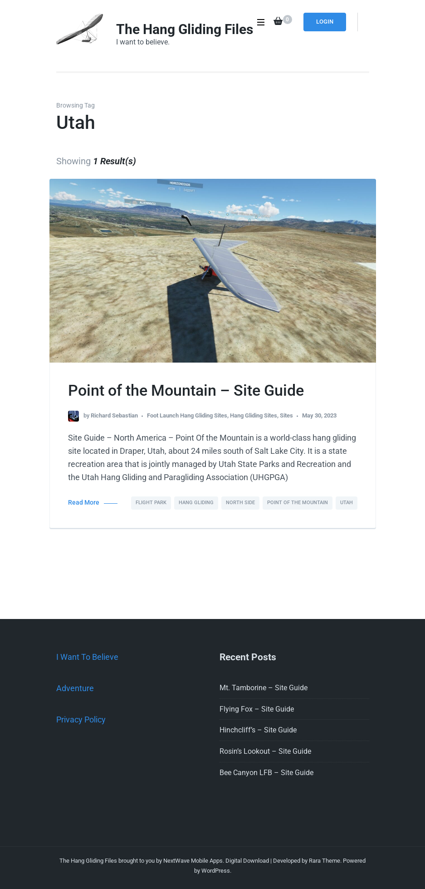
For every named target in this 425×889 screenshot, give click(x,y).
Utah (346, 503)
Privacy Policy (81, 719)
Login (324, 21)
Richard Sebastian (114, 415)
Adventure (75, 688)
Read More (83, 502)
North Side (240, 503)
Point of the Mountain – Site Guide (186, 390)
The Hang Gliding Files (184, 29)
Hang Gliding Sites (253, 415)
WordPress (215, 870)
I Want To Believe (87, 657)
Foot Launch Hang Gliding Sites (187, 415)
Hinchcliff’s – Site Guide (258, 730)
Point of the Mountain (297, 503)
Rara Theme (324, 860)
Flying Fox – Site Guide (257, 709)
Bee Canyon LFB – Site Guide (266, 772)
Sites (286, 415)
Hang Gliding (196, 503)
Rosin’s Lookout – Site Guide (265, 751)
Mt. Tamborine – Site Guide (264, 687)
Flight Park (151, 503)
